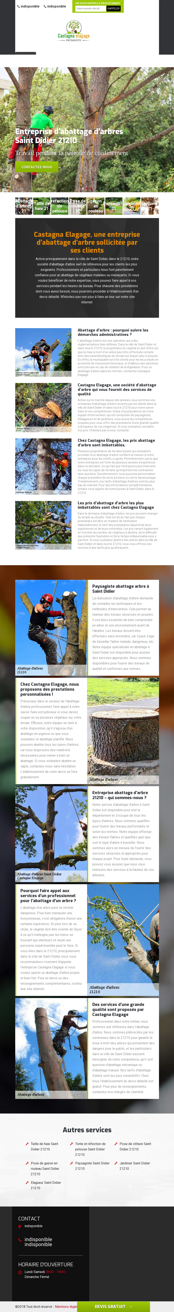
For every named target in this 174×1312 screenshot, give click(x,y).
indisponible (28, 6)
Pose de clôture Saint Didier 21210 (135, 1146)
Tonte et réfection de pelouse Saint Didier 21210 (90, 1149)
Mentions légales (67, 1307)
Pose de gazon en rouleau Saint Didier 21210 (45, 1168)
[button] (83, 188)
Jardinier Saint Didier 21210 (135, 1166)
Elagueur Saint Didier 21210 (46, 1185)
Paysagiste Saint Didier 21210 (92, 1166)
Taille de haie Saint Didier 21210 (44, 1146)
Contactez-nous (36, 167)
